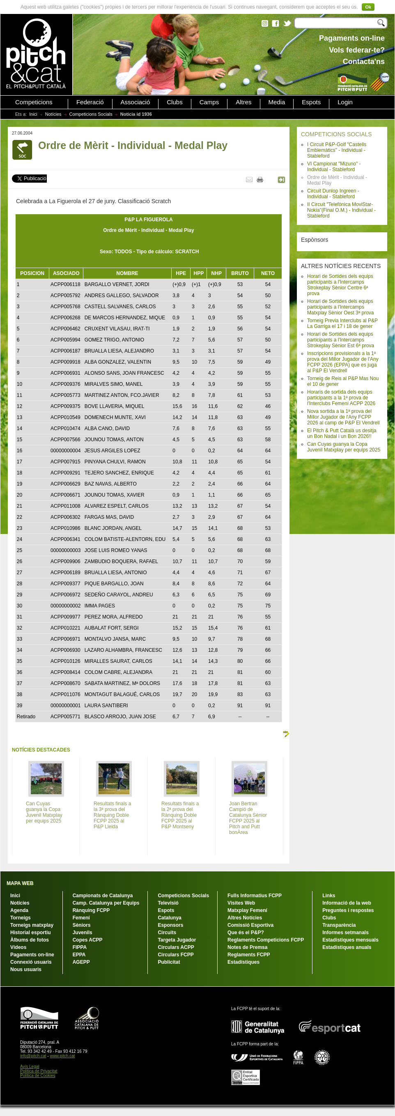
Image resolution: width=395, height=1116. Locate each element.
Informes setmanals (345, 932)
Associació (135, 102)
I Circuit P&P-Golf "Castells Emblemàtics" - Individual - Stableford (336, 150)
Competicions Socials (91, 114)
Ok (368, 7)
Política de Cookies (37, 1075)
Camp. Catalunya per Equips (106, 903)
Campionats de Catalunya (103, 895)
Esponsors (170, 925)
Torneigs (20, 918)
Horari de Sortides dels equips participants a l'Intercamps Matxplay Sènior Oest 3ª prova (340, 307)
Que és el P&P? (245, 932)
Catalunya (169, 918)
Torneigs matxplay (31, 925)
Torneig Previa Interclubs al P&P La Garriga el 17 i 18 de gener (342, 323)
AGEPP (81, 962)
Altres (243, 102)
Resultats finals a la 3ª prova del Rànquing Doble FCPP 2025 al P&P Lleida (112, 815)
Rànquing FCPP (91, 910)
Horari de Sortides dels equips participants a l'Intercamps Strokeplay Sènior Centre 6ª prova (340, 284)
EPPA (79, 955)
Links (328, 895)
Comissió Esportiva (250, 925)
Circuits (167, 932)
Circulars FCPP (175, 955)
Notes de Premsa (247, 947)
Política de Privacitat (38, 1071)
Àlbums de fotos (29, 940)
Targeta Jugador (177, 940)
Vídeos (18, 947)
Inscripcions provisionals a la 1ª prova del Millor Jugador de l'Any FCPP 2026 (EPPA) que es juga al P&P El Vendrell (343, 362)
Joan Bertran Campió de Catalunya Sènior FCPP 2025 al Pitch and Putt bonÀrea (248, 818)
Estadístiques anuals (346, 947)
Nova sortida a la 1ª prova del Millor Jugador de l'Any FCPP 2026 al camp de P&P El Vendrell (343, 417)
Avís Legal (29, 1066)
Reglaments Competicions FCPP (265, 940)
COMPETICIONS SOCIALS (336, 134)
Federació (90, 102)
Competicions (34, 102)
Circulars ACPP (176, 947)
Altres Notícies (244, 918)
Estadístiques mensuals (350, 940)
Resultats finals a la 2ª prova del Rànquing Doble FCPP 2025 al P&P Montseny (180, 815)
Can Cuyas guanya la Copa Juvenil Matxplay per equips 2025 (343, 447)
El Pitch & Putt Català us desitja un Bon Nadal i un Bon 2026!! (342, 433)
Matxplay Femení (247, 910)
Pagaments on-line (32, 955)
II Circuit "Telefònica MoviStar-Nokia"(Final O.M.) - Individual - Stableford (341, 210)
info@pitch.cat (33, 1056)
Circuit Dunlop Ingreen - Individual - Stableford (333, 193)
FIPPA (80, 947)
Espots (311, 102)
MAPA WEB (20, 883)
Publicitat (169, 962)
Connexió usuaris (31, 962)
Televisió (168, 903)
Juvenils (82, 932)
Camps (209, 102)
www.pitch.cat (62, 1056)
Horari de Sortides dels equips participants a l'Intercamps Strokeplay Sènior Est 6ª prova (340, 339)
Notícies (53, 114)
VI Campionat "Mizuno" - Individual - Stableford (334, 166)
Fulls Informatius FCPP (254, 895)
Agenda (19, 910)
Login (345, 102)
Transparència (339, 925)
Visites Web (241, 903)
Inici (33, 114)
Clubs (174, 102)
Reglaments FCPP (248, 955)
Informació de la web (346, 903)
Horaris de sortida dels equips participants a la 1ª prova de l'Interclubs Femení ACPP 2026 (341, 397)
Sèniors (82, 925)
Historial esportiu (30, 932)
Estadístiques (243, 962)
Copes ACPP (88, 940)
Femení (81, 918)
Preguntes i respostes (348, 910)
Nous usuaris (25, 969)
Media (277, 102)
